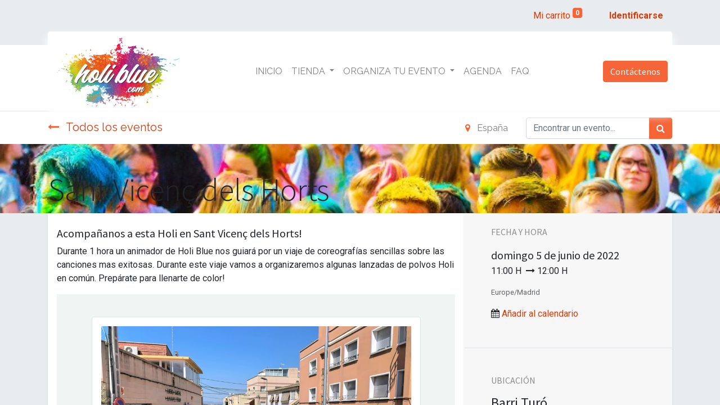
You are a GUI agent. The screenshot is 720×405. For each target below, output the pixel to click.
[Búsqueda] (660, 128)
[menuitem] (269, 71)
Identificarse (636, 15)
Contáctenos (635, 71)
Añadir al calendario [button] (540, 313)
